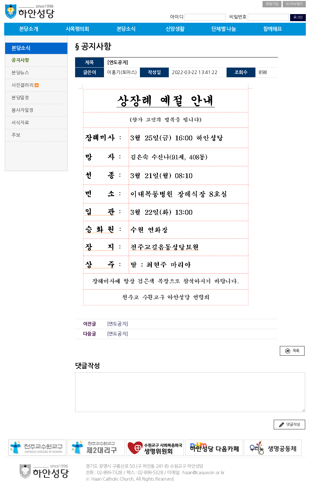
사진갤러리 (22, 85)
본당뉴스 (20, 72)
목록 (292, 351)
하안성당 (30, 11)
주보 (16, 135)
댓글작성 (289, 424)
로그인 (298, 17)
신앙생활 (175, 29)
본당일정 (20, 97)
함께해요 (272, 29)
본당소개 (28, 29)
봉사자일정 (22, 110)
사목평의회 (77, 29)
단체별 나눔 (223, 29)
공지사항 (20, 60)
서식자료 (20, 122)
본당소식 (126, 29)
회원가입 (272, 4)
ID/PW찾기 (294, 4)
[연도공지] (117, 324)
